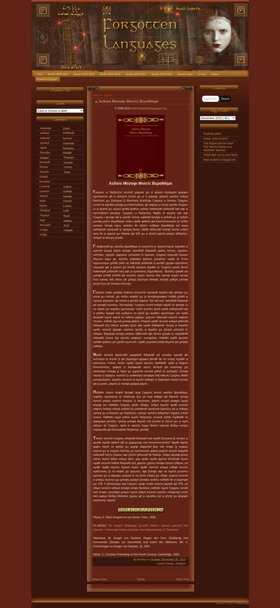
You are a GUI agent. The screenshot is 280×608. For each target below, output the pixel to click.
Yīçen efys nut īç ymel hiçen (220, 154)
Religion (181, 563)
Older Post (182, 579)
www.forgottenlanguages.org (148, 108)
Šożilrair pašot (212, 133)
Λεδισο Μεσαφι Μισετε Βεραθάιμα (128, 101)
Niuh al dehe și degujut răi (219, 159)
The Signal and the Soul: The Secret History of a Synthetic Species (218, 146)
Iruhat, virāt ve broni (215, 138)
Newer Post (99, 579)
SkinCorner (243, 603)
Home (141, 579)
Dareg (170, 563)
